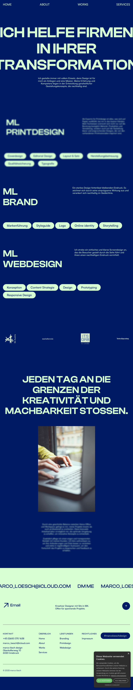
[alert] (112, 670)
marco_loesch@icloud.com (16, 643)
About (45, 4)
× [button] (128, 654)
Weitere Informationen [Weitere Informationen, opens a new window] (118, 676)
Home (42, 638)
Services (43, 652)
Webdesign (65, 647)
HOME (7, 4)
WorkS (83, 4)
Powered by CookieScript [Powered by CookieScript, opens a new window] (112, 685)
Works (42, 647)
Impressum (87, 638)
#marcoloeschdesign (115, 635)
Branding (64, 638)
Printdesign (65, 643)
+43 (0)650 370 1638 (13, 638)
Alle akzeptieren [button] (104, 681)
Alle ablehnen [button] (120, 681)
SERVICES (123, 4)
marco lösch (15, 670)
